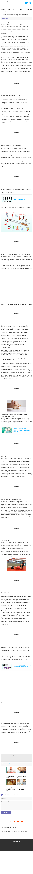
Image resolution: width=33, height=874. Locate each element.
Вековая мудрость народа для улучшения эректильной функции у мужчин (10, 789)
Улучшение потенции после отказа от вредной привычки (14, 28)
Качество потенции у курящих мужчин (10, 22)
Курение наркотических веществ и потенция (11, 24)
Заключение (4, 33)
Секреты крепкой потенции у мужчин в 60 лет (21, 776)
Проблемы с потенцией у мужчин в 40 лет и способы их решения (21, 430)
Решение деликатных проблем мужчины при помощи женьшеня (21, 788)
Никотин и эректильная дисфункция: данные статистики (14, 26)
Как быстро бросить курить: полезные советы (11, 31)
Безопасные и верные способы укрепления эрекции (22, 198)
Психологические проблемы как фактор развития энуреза (22, 665)
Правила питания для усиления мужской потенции (10, 776)
